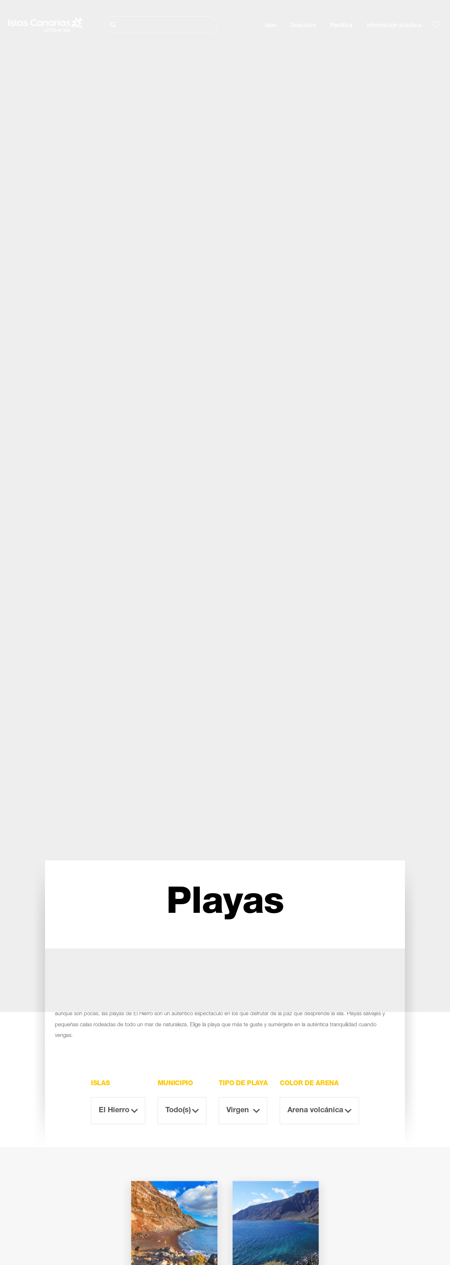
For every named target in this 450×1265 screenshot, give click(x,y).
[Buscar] (161, 24)
